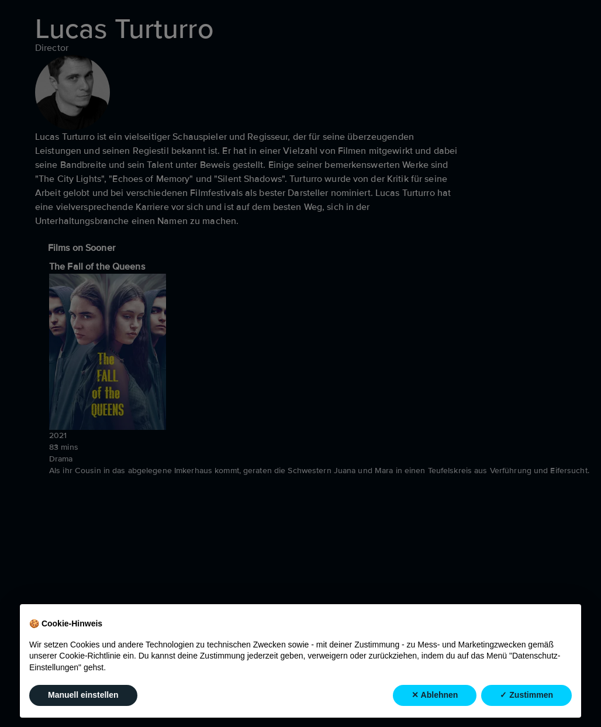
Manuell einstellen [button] (83, 695)
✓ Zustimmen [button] (526, 695)
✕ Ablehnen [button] (435, 695)
